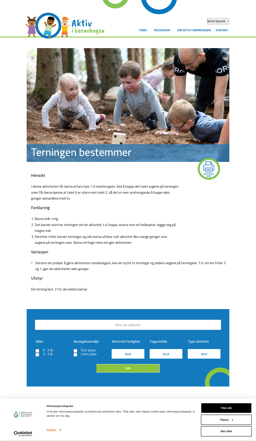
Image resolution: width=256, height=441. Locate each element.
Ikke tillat (226, 431)
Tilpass (226, 419)
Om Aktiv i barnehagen (193, 30)
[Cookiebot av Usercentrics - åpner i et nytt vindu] (23, 434)
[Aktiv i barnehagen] (66, 22)
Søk (127, 369)
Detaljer (52, 430)
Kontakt (221, 30)
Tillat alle (226, 408)
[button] (147, 30)
